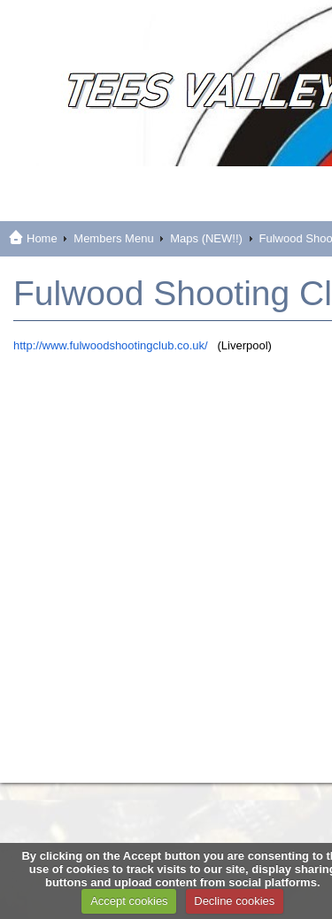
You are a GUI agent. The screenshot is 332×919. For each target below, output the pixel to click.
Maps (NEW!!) (206, 238)
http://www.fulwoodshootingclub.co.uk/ (110, 345)
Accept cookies (128, 901)
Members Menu (113, 238)
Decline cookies (234, 901)
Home (42, 238)
